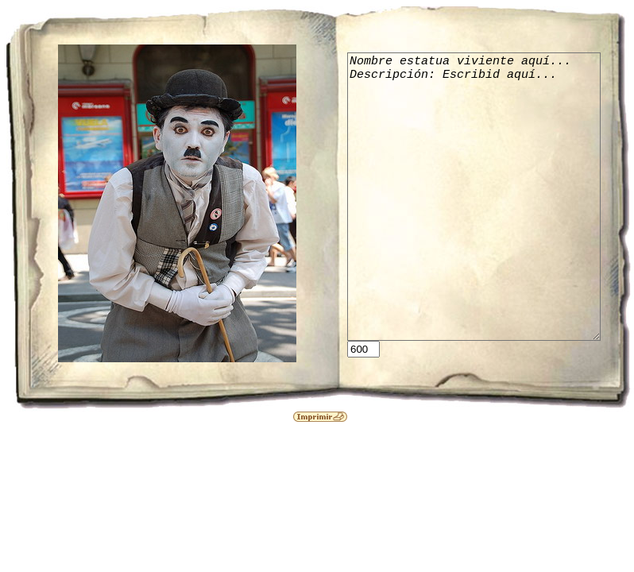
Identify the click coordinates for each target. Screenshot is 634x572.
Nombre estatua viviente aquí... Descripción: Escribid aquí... (486, 197)
